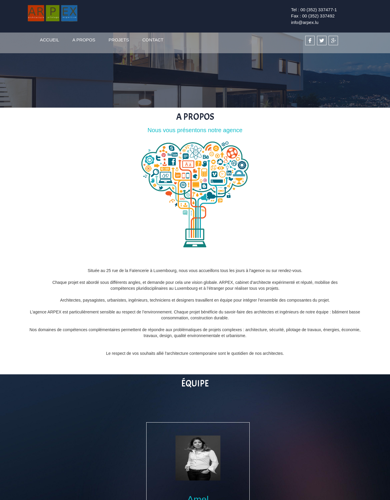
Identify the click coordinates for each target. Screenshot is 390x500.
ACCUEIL (49, 39)
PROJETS (119, 39)
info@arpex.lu (304, 22)
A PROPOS (83, 39)
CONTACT (152, 39)
